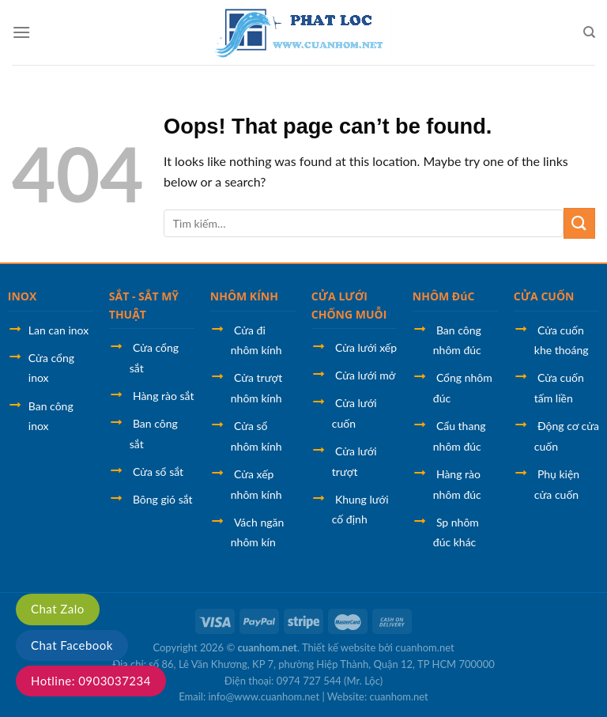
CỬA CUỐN (544, 296)
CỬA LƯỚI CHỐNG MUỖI (349, 305)
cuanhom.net (267, 647)
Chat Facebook (72, 645)
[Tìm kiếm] (589, 32)
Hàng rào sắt (163, 395)
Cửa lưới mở (365, 375)
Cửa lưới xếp (366, 347)
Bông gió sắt (163, 499)
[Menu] (21, 32)
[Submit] (579, 223)
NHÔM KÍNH (244, 296)
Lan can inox (58, 330)
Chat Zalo (58, 609)
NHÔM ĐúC (444, 296)
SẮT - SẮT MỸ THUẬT (144, 305)
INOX (22, 296)
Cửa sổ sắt (158, 471)
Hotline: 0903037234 (91, 681)
